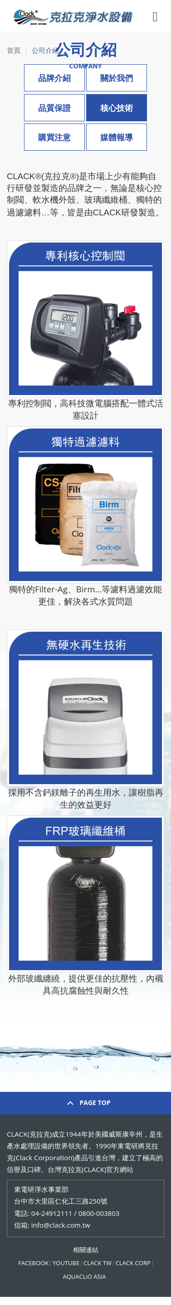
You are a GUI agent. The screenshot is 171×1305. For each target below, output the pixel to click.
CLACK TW (97, 1263)
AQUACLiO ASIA (84, 1276)
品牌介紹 (54, 77)
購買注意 (54, 137)
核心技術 (116, 107)
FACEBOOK (33, 1263)
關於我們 (116, 77)
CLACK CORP (133, 1263)
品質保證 (54, 107)
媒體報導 (116, 137)
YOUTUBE (66, 1263)
